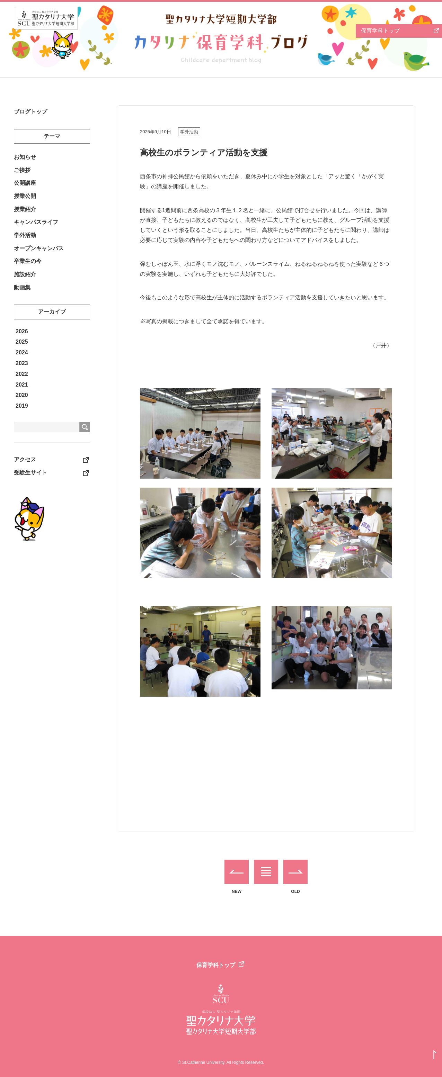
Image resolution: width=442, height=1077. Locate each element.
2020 (22, 408)
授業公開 (25, 201)
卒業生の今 (28, 271)
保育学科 (380, 31)
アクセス (25, 473)
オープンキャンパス (39, 257)
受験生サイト (30, 487)
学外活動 (189, 131)
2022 (22, 387)
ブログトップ (30, 112)
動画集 (22, 300)
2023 (22, 376)
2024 (22, 366)
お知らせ (25, 159)
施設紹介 (25, 286)
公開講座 (25, 187)
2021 (22, 397)
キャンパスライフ (36, 229)
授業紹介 (25, 215)
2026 (22, 344)
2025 (22, 355)
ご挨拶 (22, 172)
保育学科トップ (215, 965)
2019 (22, 419)
